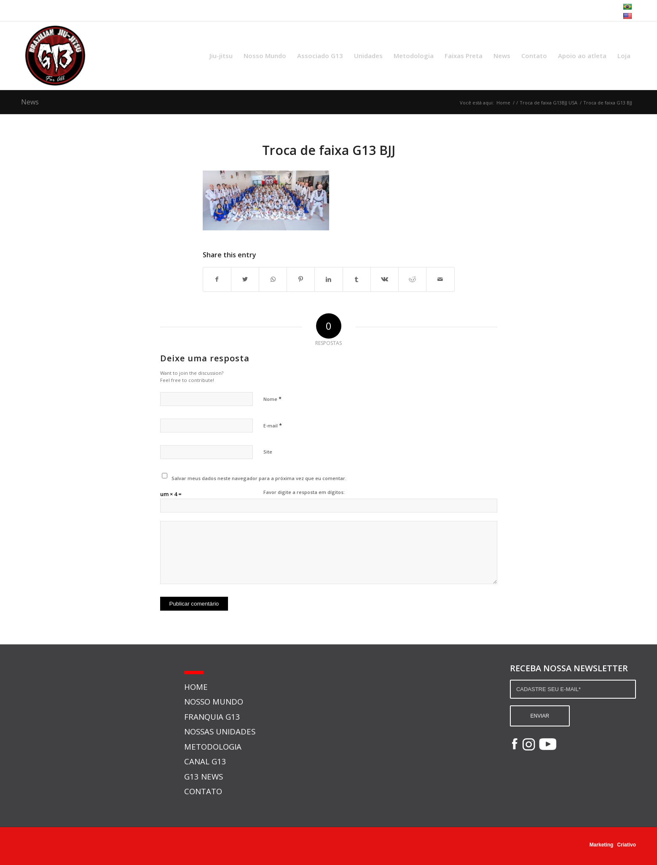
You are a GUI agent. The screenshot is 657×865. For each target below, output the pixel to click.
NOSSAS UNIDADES (219, 731)
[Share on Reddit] (412, 279)
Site (267, 452)
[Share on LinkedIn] (328, 279)
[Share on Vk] (384, 279)
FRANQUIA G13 (212, 716)
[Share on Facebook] (217, 279)
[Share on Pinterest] (300, 279)
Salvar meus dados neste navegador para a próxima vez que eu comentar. (259, 478)
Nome (272, 399)
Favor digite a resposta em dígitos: (304, 492)
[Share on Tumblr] (356, 279)
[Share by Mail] (440, 279)
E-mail (272, 425)
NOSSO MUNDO (213, 701)
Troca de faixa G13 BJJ (328, 150)
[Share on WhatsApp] (273, 279)
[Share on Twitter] (245, 279)
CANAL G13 (205, 761)
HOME (196, 686)
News (30, 102)
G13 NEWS (203, 776)
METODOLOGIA (212, 746)
